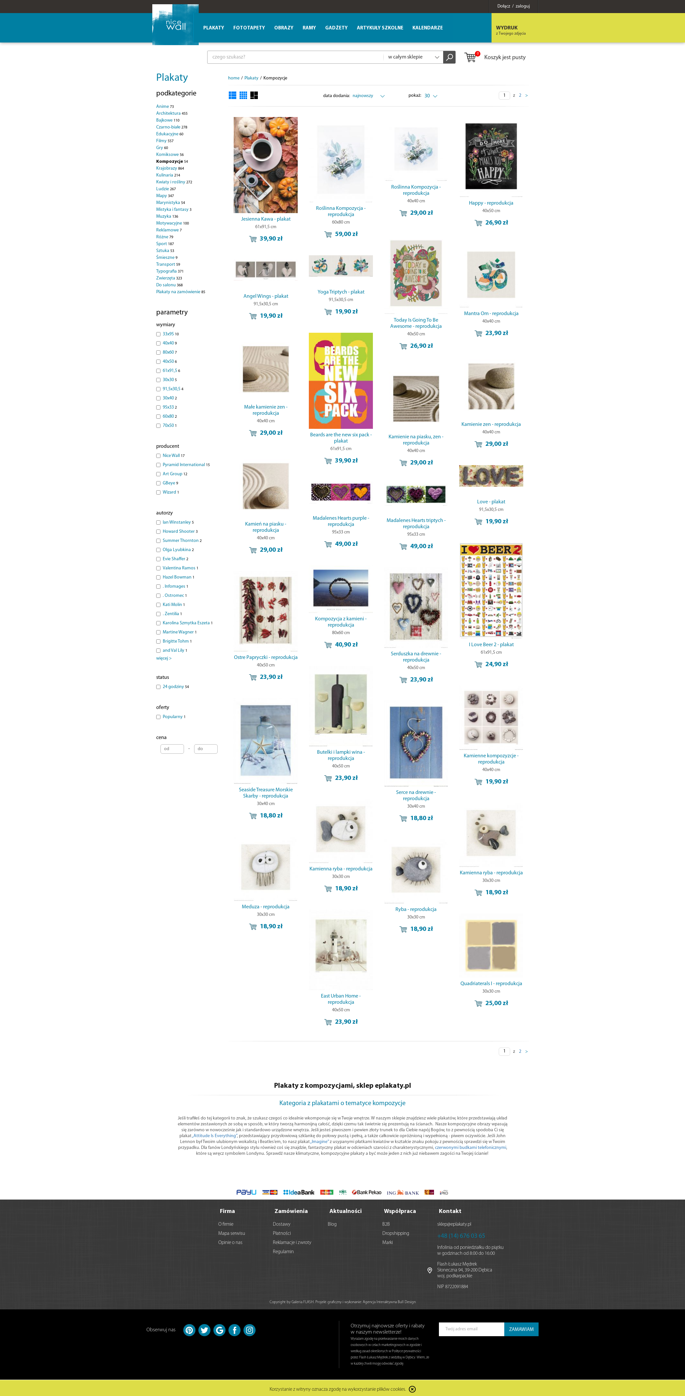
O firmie (225, 1222)
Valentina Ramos (180, 568)
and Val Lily (175, 650)
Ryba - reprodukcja (416, 909)
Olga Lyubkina (178, 549)
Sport (165, 244)
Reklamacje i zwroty (292, 1240)
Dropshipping (395, 1231)
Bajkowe (167, 120)
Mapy (165, 195)
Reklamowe (169, 230)
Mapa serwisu (231, 1231)
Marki (387, 1240)
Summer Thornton (182, 540)
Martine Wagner (180, 632)
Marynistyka (170, 202)
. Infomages (175, 586)
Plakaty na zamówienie (180, 292)
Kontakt (450, 1209)
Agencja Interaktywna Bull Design (389, 1300)
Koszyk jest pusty (495, 58)
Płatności (282, 1231)
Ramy (309, 28)
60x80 (170, 416)
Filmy (165, 141)
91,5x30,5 (173, 389)
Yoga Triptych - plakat (341, 292)
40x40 (170, 343)
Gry (162, 147)
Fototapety (249, 28)
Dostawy (282, 1222)
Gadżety (336, 28)
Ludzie (166, 189)
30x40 (170, 398)
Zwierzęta (169, 278)
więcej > (164, 658)
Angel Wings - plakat (265, 296)
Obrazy (283, 28)
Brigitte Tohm (177, 641)
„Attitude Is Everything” (214, 1136)
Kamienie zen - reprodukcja (491, 424)
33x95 (171, 334)
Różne (164, 237)
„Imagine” (319, 1141)
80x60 (170, 352)
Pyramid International (186, 465)
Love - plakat (491, 502)
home (234, 78)
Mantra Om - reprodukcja (491, 313)
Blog (332, 1222)
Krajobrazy (170, 168)
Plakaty (172, 78)
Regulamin (283, 1250)
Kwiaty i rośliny (174, 182)
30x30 (170, 380)
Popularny (174, 717)
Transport (168, 264)
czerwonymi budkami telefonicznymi (470, 1147)
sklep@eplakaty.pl (454, 1222)
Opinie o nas (230, 1240)
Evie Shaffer (175, 559)
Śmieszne (166, 257)
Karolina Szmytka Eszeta (188, 623)
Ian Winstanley (178, 522)
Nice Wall (174, 455)
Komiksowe (170, 154)
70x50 (170, 425)
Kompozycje (172, 161)
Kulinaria (168, 175)
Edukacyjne (169, 134)
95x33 (170, 407)
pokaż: (415, 95)
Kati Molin (174, 604)
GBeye (170, 483)
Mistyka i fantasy (174, 209)
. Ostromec (175, 595)
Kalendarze (427, 28)
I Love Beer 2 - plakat (491, 645)
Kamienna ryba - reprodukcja (341, 869)
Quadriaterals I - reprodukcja (491, 983)
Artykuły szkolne (380, 28)
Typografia (170, 271)
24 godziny (176, 686)
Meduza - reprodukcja (266, 907)
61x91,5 (171, 370)
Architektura (172, 113)
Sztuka (165, 250)
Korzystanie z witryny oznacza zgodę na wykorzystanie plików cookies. (338, 1387)
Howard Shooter (180, 531)
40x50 (170, 361)
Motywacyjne (172, 223)
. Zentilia (172, 614)
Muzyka (167, 216)
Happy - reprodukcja (491, 203)
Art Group (175, 474)
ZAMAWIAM (521, 1327)
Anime (165, 106)
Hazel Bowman (178, 577)
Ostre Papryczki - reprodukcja (266, 657)
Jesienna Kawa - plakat (266, 219)
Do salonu (169, 285)
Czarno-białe (171, 127)
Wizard (171, 492)
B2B (386, 1222)
